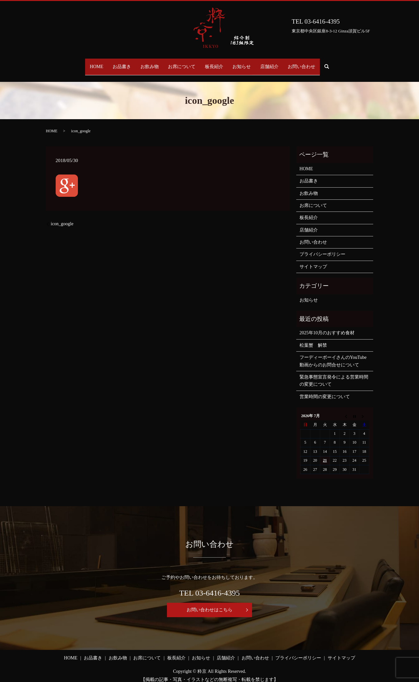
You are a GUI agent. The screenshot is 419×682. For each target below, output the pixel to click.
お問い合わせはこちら (209, 603)
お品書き (111, 63)
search (348, 63)
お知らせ (248, 63)
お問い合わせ (317, 63)
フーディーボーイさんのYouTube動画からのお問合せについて (333, 355)
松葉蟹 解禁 (313, 339)
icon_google (62, 217)
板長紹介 (216, 63)
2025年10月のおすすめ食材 (327, 326)
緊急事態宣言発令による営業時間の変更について (334, 374)
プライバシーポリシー (322, 248)
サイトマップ (313, 260)
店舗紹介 (280, 63)
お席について (179, 63)
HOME (81, 63)
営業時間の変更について (325, 390)
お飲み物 (143, 63)
